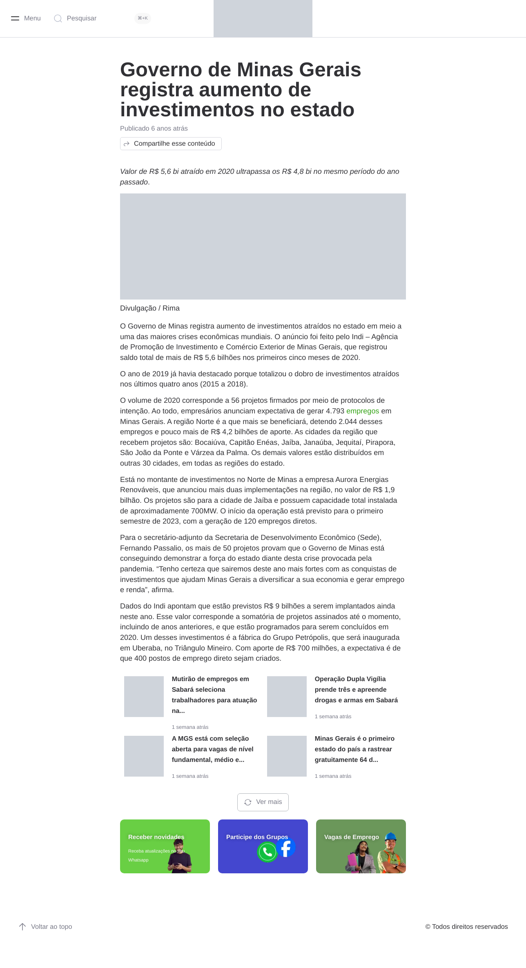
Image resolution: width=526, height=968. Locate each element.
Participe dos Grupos (257, 837)
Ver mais (263, 802)
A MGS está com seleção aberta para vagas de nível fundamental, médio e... (213, 749)
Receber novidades (156, 837)
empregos (362, 411)
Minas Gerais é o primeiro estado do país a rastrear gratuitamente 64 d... (355, 749)
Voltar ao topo (45, 926)
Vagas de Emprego (351, 837)
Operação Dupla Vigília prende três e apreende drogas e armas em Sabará (356, 690)
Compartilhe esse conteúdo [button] (169, 144)
